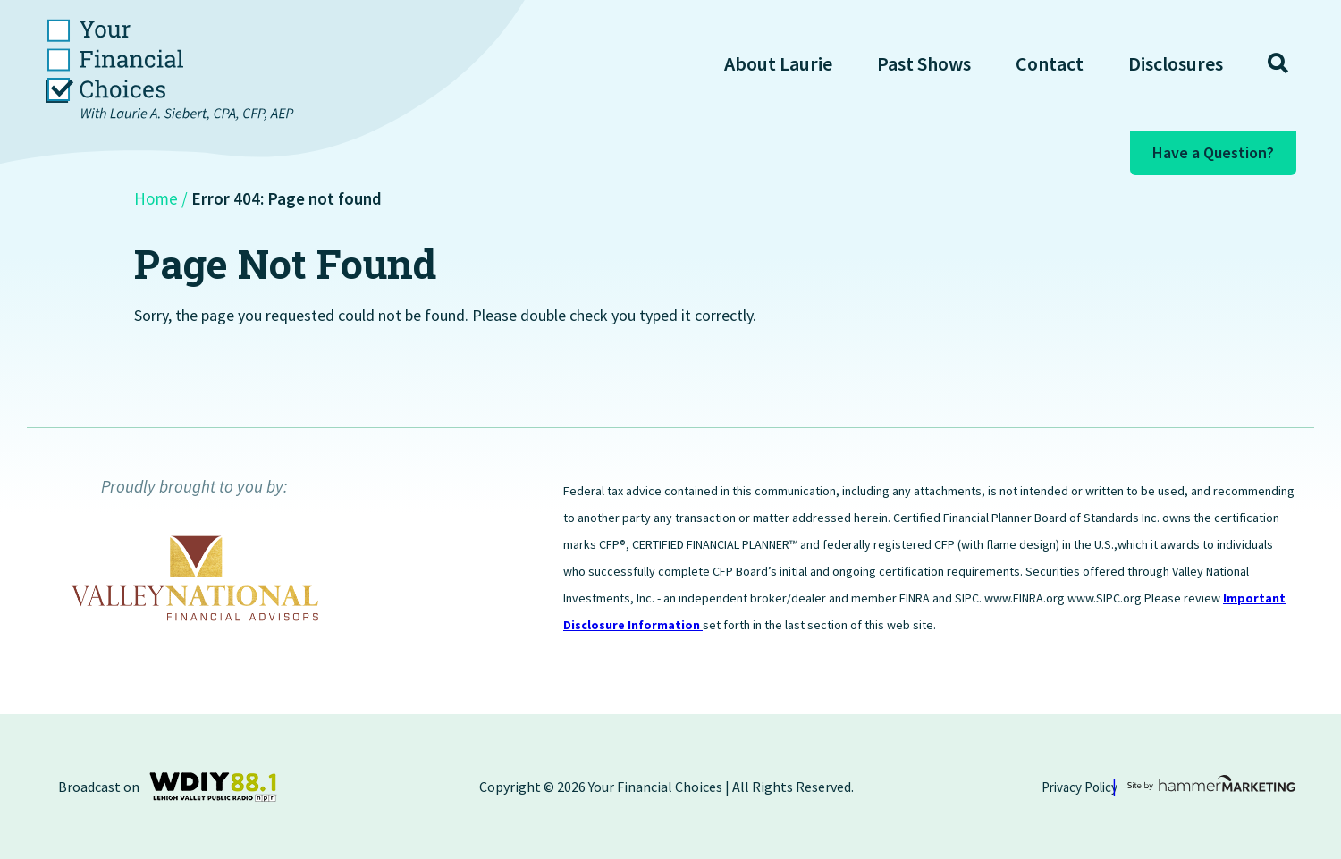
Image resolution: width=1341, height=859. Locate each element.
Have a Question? (1213, 152)
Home (156, 198)
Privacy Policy (1080, 787)
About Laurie (778, 63)
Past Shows (924, 63)
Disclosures (1175, 63)
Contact (1050, 63)
